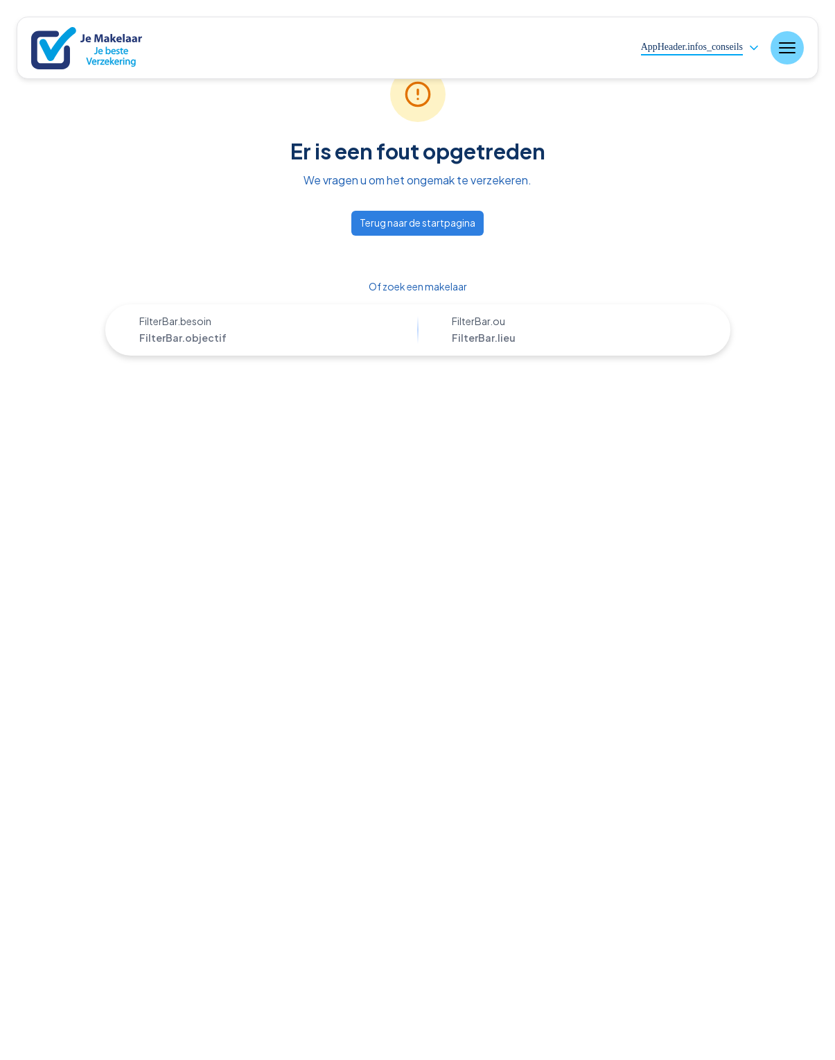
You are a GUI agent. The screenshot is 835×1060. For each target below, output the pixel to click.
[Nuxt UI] (96, 48)
